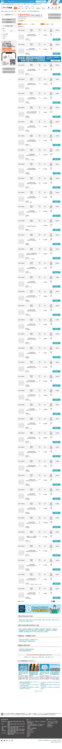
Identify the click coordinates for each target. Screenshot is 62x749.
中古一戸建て (48, 657)
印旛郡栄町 (37, 629)
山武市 (20, 629)
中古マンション (35, 657)
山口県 (20, 730)
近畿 (2, 729)
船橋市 (38, 631)
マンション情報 (30, 729)
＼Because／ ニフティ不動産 (52, 721)
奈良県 (20, 729)
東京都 (9, 723)
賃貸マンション (31, 721)
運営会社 (40, 740)
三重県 (17, 727)
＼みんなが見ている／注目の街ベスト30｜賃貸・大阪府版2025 (44, 673)
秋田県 (20, 721)
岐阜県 (11, 727)
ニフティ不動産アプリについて (52, 722)
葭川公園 (57, 619)
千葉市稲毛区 (48, 630)
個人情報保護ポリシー (47, 740)
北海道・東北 (4, 721)
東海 (2, 727)
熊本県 (17, 732)
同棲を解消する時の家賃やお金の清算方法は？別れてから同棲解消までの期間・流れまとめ (33, 674)
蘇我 (46, 619)
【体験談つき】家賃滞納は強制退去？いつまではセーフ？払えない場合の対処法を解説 (29, 682)
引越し (28, 736)
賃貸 (28, 721)
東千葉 (27, 619)
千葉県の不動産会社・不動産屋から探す (27, 641)
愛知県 (9, 727)
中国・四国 (4, 730)
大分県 (20, 732)
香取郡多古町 (48, 629)
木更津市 (46, 631)
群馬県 (9, 725)
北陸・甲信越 (4, 726)
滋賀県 (17, 729)
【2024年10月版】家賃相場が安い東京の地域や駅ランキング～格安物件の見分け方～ (55, 674)
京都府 (14, 729)
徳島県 (23, 730)
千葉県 (18, 723)
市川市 (35, 631)
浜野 (33, 619)
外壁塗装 (28, 734)
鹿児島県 (9, 734)
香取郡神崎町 (42, 629)
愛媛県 (11, 731)
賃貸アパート (37, 721)
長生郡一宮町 (28, 630)
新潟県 (9, 726)
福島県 (9, 722)
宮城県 (17, 721)
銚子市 (31, 631)
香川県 (9, 731)
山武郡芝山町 (55, 629)
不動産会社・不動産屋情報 (31, 728)
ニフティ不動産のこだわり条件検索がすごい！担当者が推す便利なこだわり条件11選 (29, 688)
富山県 (17, 726)
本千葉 (30, 619)
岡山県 (11, 730)
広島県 (9, 730)
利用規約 (54, 740)
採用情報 (59, 740)
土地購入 (28, 726)
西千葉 (36, 619)
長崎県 (14, 732)
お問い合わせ (49, 724)
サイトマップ (49, 726)
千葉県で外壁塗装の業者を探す (25, 650)
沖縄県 (12, 734)
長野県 (14, 726)
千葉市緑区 (21, 631)
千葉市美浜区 (26, 631)
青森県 (11, 721)
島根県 (17, 730)
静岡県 (14, 727)
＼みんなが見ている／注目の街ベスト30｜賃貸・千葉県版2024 (23, 673)
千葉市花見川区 (41, 630)
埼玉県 (15, 723)
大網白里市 (24, 629)
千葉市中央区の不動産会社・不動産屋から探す (28, 639)
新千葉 (31, 621)
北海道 (9, 721)
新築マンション (28, 657)
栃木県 (24, 723)
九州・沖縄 (4, 732)
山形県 (23, 721)
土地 (52, 657)
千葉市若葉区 (54, 630)
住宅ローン (29, 733)
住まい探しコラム (30, 732)
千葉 (19, 621)
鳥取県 (14, 730)
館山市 (42, 631)
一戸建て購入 (29, 725)
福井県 (23, 726)
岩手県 (14, 721)
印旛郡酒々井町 (30, 629)
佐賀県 (11, 732)
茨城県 (21, 723)
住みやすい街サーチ (30, 730)
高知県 (14, 731)
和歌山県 (23, 729)
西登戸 (40, 619)
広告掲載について (50, 725)
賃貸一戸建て (43, 721)
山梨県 (11, 726)
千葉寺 (53, 619)
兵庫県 (11, 729)
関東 (2, 723)
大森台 (43, 619)
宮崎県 (23, 732)
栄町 (24, 619)
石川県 (20, 726)
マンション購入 (30, 724)
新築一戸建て (41, 657)
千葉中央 (27, 621)
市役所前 (20, 619)
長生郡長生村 (34, 630)
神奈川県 (12, 723)
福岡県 (9, 732)
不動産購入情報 (30, 722)
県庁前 (49, 619)
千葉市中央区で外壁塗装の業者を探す (26, 649)
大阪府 (9, 729)
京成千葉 (23, 621)
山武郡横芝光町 (22, 630)
